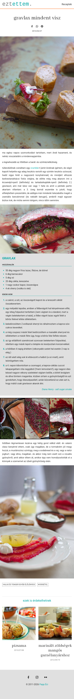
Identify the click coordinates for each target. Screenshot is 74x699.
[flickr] (45, 677)
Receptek (67, 4)
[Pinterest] (42, 26)
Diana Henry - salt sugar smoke (57, 389)
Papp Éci (44, 684)
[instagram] (37, 677)
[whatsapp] (37, 26)
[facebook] (32, 26)
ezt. (17, 4)
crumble (34, 168)
